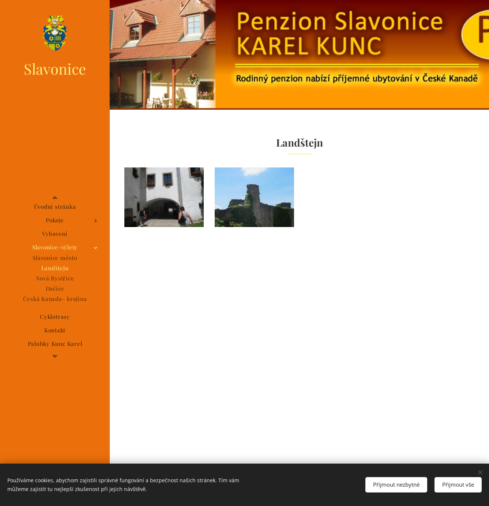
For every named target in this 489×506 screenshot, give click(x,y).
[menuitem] (55, 207)
